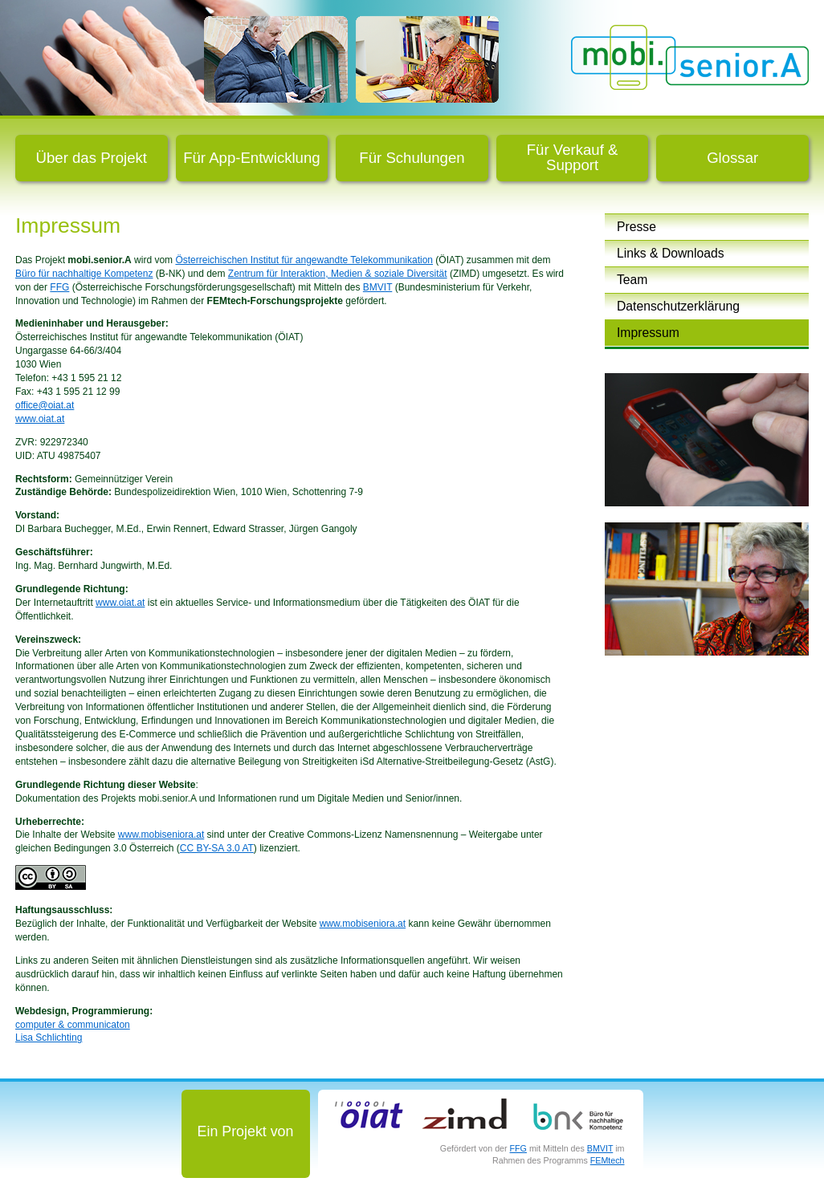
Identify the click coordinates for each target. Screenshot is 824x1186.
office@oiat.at (44, 405)
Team (632, 279)
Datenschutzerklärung (678, 306)
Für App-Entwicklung (251, 157)
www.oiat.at (39, 418)
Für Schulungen (411, 157)
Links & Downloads (670, 253)
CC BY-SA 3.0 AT (217, 848)
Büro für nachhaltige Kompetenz (84, 273)
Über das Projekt (91, 157)
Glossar (732, 157)
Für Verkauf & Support (572, 157)
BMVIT (377, 287)
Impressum (648, 332)
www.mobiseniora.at (161, 834)
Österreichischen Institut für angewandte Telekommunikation (304, 260)
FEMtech (607, 1160)
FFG (59, 287)
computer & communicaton (72, 1024)
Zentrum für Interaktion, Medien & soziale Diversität (337, 273)
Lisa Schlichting (48, 1037)
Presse (636, 227)
